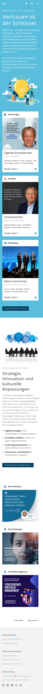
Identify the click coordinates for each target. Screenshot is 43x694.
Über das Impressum (9, 656)
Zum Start (18, 620)
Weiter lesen (11, 169)
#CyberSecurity (9, 10)
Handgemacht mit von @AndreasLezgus (16, 676)
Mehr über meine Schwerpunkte (18, 465)
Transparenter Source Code (11, 664)
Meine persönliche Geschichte (12, 639)
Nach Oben (33, 620)
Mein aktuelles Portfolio (10, 643)
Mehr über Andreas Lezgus (16, 308)
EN (37, 3)
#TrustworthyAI (26, 10)
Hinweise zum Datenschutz (11, 660)
